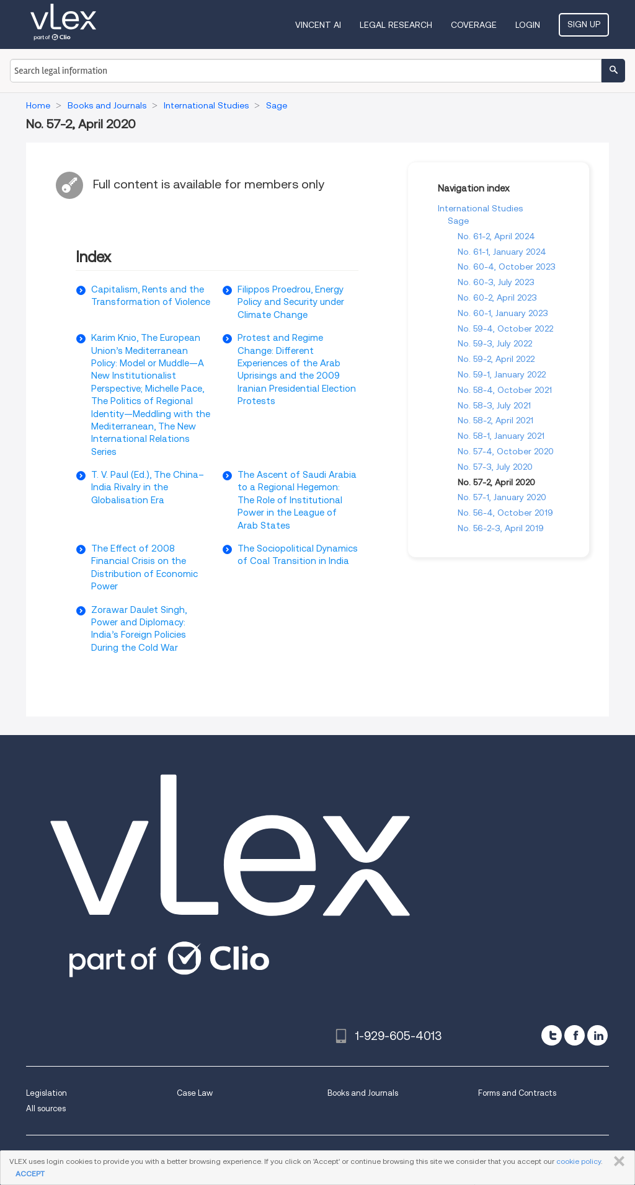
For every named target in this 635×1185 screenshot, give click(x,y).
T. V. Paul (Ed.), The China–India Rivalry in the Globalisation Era (147, 487)
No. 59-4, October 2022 (505, 328)
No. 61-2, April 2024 (496, 236)
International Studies (480, 208)
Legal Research (396, 25)
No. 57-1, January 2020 (502, 497)
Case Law (195, 1093)
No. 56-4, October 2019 (505, 513)
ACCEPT (30, 1174)
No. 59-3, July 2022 (495, 343)
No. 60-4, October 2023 (507, 266)
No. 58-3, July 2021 (494, 405)
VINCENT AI (318, 25)
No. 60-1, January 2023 (503, 313)
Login (527, 25)
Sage (458, 221)
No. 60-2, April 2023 (497, 297)
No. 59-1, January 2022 (502, 374)
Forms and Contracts (517, 1093)
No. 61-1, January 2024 (502, 252)
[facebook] (574, 1035)
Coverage (474, 25)
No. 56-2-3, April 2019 (501, 528)
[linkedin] (597, 1035)
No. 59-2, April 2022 (496, 359)
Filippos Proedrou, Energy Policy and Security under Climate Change (291, 302)
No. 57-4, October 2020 (506, 451)
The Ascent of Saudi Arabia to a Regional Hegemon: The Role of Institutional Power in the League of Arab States (297, 500)
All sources (46, 1108)
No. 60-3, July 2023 (496, 282)
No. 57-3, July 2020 (495, 467)
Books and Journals (362, 1093)
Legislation (46, 1093)
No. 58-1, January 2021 (501, 436)
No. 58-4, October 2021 (505, 390)
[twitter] (551, 1035)
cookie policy (578, 1161)
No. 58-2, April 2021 (495, 420)
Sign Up (583, 24)
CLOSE (616, 1161)
